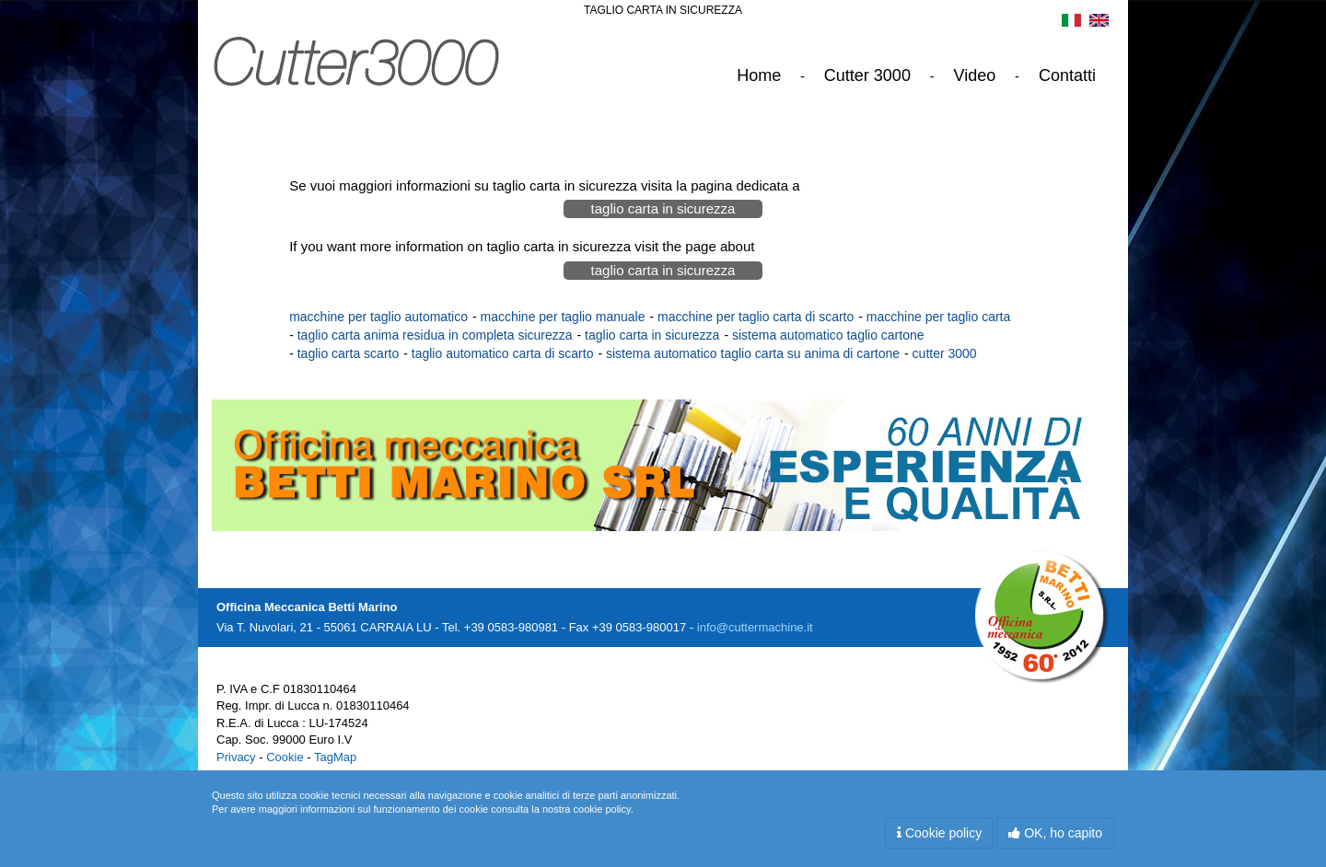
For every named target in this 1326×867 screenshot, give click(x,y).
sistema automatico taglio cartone (828, 335)
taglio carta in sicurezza (663, 208)
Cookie (284, 757)
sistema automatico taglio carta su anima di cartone (753, 353)
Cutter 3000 (867, 75)
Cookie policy (939, 833)
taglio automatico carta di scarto (503, 353)
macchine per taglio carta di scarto (755, 316)
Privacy (236, 757)
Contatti (1067, 75)
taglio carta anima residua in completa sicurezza (435, 335)
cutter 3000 (945, 353)
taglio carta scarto (348, 353)
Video (975, 75)
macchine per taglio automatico (378, 316)
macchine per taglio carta (938, 316)
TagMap (335, 757)
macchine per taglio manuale (563, 316)
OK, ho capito (1055, 833)
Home (759, 75)
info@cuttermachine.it (755, 627)
